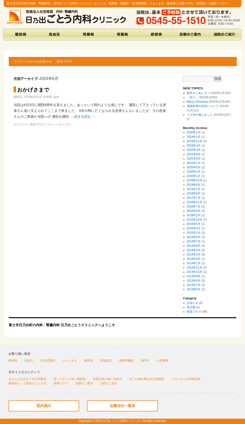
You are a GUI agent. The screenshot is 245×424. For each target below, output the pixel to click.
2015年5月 (194, 224)
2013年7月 (194, 285)
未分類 (191, 307)
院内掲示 (44, 406)
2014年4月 (194, 254)
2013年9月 (194, 276)
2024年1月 (194, 137)
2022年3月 (194, 150)
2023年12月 (194, 141)
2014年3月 (194, 259)
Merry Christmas (197, 101)
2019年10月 (194, 180)
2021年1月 (194, 163)
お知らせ (192, 303)
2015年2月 (194, 232)
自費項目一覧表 (122, 406)
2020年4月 (194, 167)
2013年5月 (194, 289)
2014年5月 (194, 250)
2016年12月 (194, 202)
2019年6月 (194, 184)
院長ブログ (65, 61)
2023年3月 (194, 145)
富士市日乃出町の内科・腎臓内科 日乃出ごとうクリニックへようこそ (62, 325)
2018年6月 (194, 193)
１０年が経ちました (200, 114)
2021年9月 (194, 154)
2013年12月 (194, 267)
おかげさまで (33, 90)
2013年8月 (194, 280)
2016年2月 (194, 215)
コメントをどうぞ (58, 124)
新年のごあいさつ (198, 93)
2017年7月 (194, 198)
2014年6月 (194, 245)
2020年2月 (194, 171)
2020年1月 (194, 176)
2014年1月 (194, 263)
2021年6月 (194, 158)
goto (56, 97)
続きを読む (85, 116)
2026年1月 (194, 132)
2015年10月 (194, 219)
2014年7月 (194, 241)
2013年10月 (194, 272)
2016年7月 (194, 206)
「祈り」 (192, 97)
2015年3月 (194, 228)
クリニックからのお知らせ (33, 61)
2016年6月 (194, 211)
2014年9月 (194, 237)
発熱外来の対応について (203, 106)
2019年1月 (194, 189)
